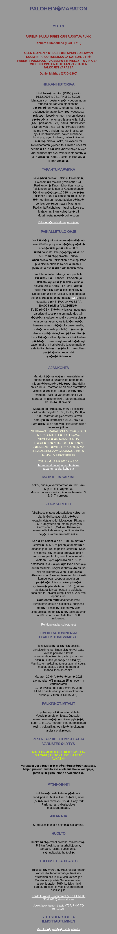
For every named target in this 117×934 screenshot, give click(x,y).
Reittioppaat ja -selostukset (58, 624)
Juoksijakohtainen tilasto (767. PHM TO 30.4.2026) (58, 907)
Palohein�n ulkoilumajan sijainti (58, 222)
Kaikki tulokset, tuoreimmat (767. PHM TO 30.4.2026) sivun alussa (58, 898)
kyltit (74, 297)
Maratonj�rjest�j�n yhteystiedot (58, 929)
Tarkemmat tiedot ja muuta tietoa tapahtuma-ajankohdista (58, 467)
